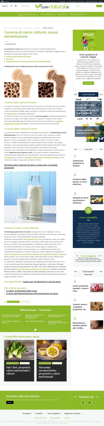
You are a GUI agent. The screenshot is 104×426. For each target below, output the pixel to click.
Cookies (67, 418)
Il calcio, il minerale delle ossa (21, 291)
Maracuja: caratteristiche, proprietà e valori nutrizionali (35, 316)
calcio (17, 106)
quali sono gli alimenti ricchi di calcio (42, 281)
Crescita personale (91, 1)
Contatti (38, 414)
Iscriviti (25, 6)
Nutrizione (25, 301)
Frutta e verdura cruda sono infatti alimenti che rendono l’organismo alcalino (35, 254)
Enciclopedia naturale (27, 14)
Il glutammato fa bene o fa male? (11, 322)
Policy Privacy (55, 418)
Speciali (61, 14)
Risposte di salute (76, 14)
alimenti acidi (32, 239)
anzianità (28, 157)
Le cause (9, 59)
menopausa (9, 157)
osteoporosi (12, 114)
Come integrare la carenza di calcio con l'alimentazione (28, 61)
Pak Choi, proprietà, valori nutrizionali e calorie (11, 315)
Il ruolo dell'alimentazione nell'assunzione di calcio (32, 293)
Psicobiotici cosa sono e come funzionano (57, 315)
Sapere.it (100, 1)
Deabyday (63, 1)
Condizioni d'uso (40, 418)
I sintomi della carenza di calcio (18, 56)
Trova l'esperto (47, 14)
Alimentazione (13, 301)
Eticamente (80, 1)
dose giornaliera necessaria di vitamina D (33, 269)
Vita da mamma (71, 1)
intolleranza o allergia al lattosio (45, 157)
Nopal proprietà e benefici (34, 321)
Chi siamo (26, 414)
